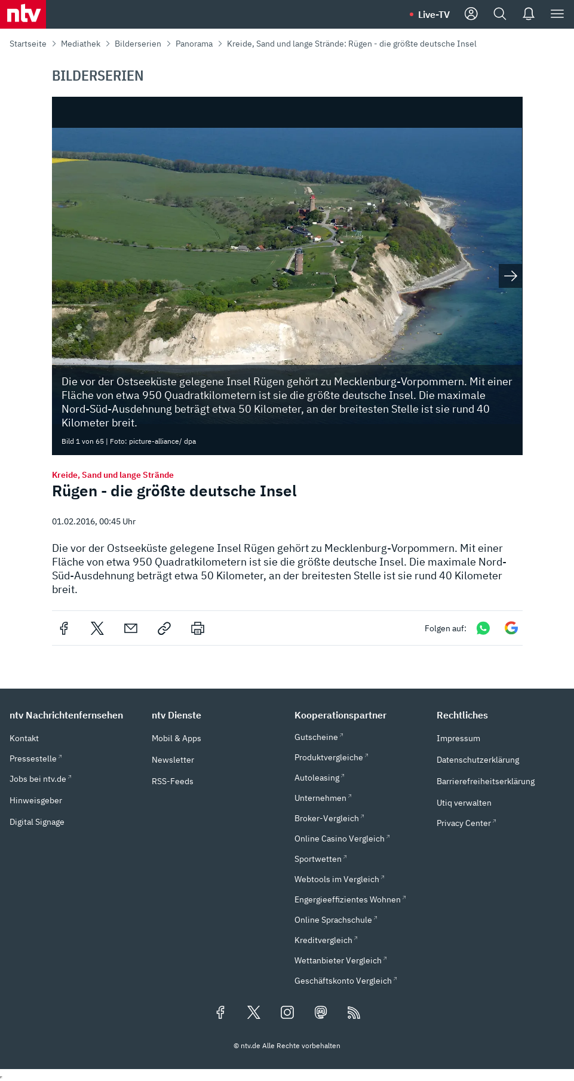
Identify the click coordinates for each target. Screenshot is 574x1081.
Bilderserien (138, 43)
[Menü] (557, 14)
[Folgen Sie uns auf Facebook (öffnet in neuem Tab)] (220, 1013)
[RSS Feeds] (354, 1013)
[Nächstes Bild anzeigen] (511, 276)
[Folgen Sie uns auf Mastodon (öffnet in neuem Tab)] (321, 1013)
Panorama (194, 43)
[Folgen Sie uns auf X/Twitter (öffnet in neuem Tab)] (254, 1013)
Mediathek (80, 43)
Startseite (28, 43)
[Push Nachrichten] (528, 14)
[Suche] (500, 14)
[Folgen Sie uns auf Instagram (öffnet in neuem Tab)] (287, 1013)
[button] (73, 715)
